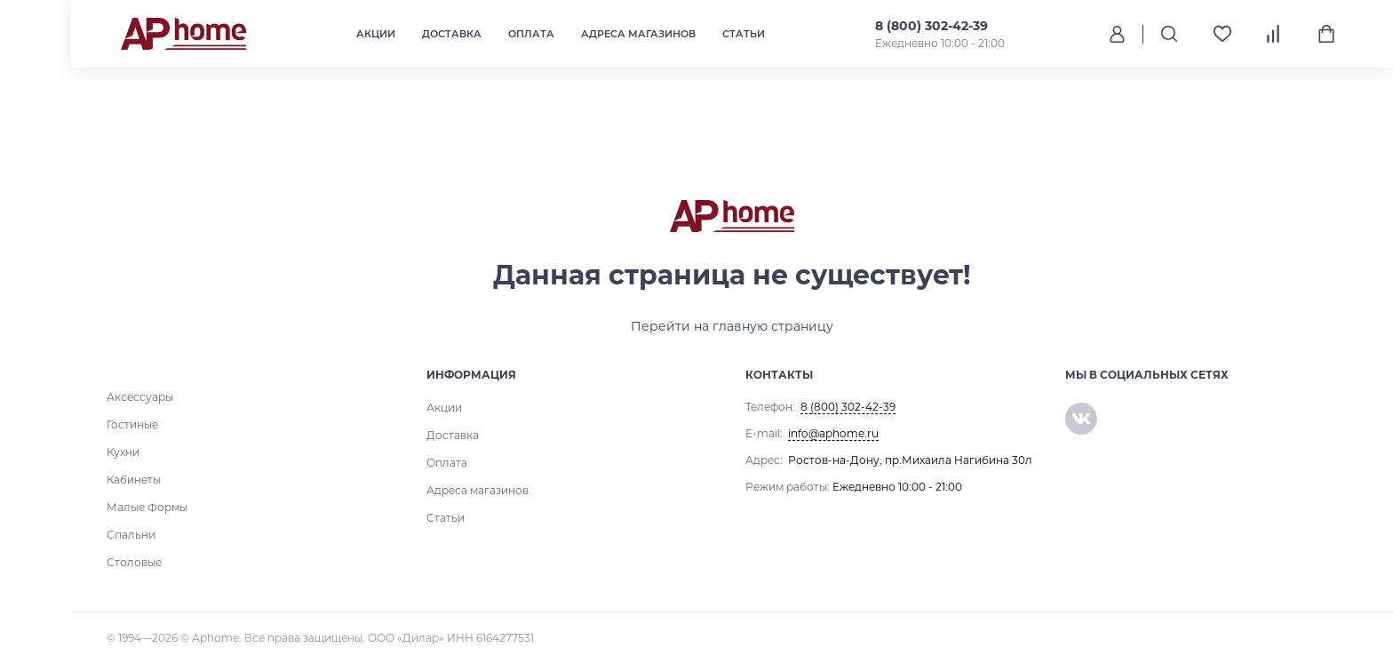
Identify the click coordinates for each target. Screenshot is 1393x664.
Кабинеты (134, 479)
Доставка (451, 34)
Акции (374, 34)
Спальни (131, 534)
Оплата (530, 34)
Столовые (134, 562)
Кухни (123, 452)
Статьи (742, 34)
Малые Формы (147, 507)
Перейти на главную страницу (732, 326)
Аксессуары (140, 397)
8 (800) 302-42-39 (930, 26)
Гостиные (132, 424)
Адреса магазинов (637, 34)
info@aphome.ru (833, 433)
